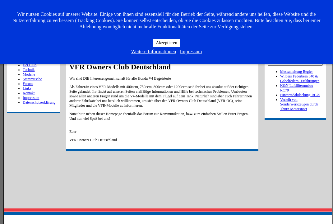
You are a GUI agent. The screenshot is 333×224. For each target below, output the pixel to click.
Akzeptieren (166, 42)
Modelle (29, 74)
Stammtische (32, 79)
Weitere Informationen (153, 51)
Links (27, 88)
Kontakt (29, 93)
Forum (28, 84)
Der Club (29, 65)
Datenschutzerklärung (39, 102)
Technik (29, 70)
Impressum (31, 98)
